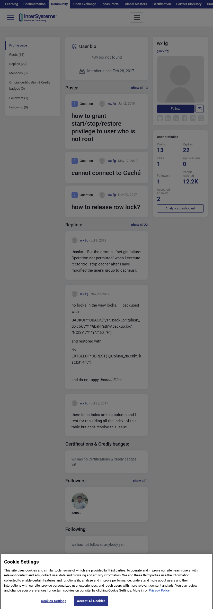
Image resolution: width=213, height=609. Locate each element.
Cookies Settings (53, 603)
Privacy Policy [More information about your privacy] (159, 592)
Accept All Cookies (91, 603)
